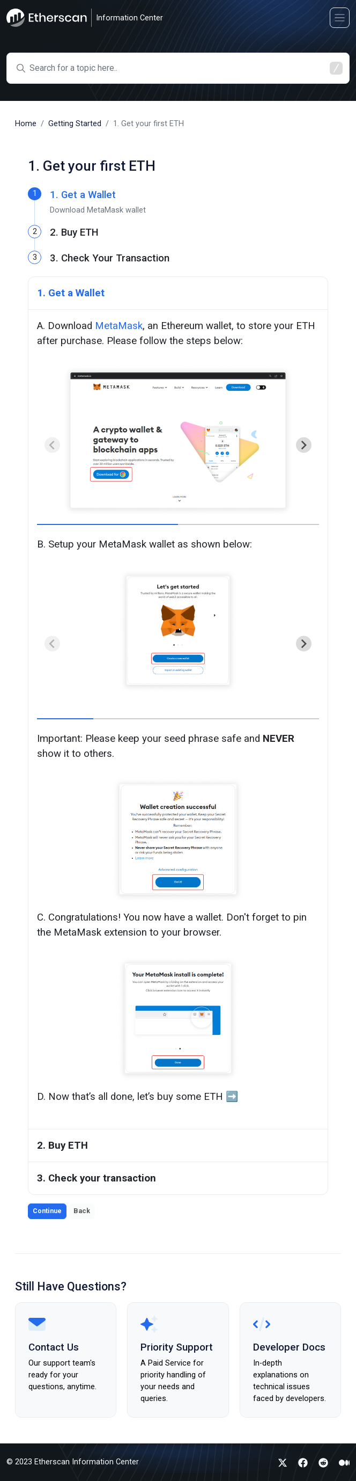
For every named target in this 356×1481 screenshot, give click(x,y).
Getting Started (74, 123)
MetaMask (119, 326)
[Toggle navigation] (340, 17)
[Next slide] (304, 445)
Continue (47, 1211)
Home (25, 123)
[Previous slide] (52, 445)
